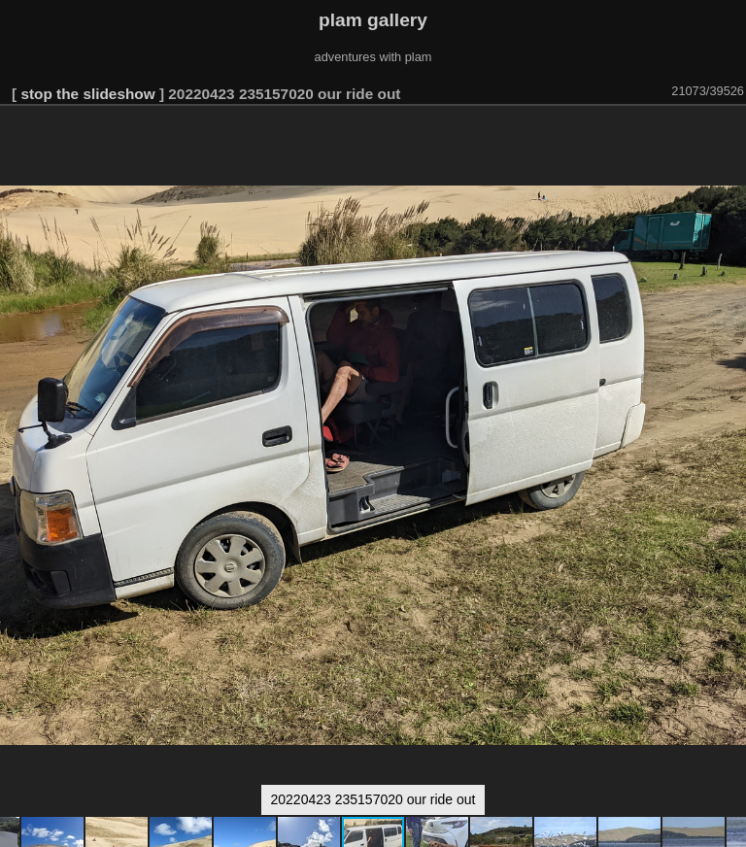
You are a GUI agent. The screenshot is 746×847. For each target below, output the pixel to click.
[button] (728, 133)
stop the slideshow (87, 93)
